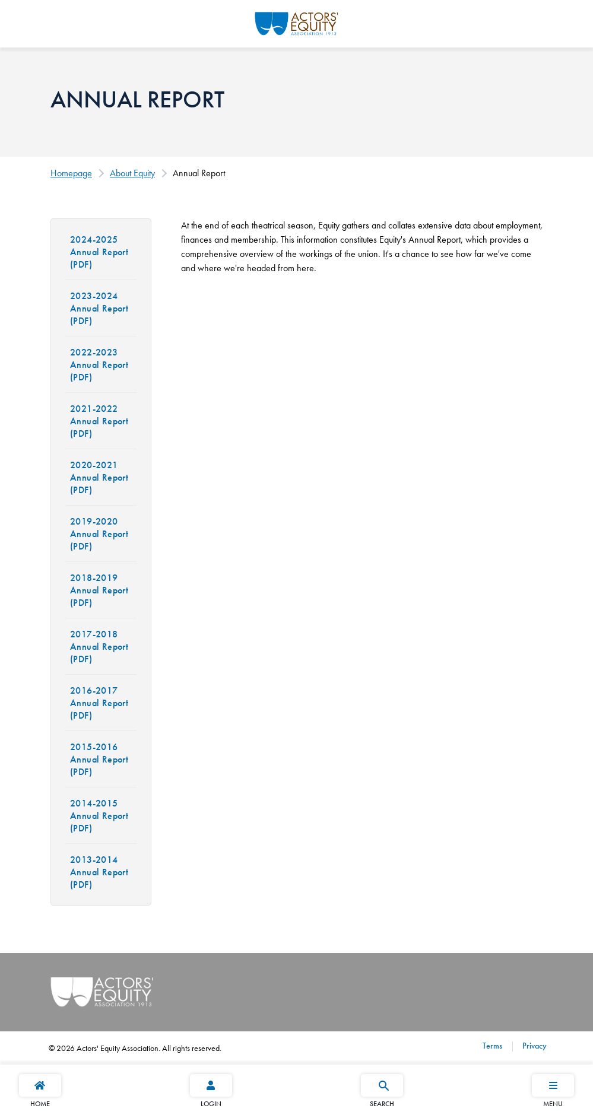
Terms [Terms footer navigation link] (492, 1045)
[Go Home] (296, 22)
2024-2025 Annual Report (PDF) (99, 252)
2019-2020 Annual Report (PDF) (99, 533)
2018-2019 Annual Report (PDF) (99, 590)
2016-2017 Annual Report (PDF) (99, 703)
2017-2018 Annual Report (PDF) (99, 646)
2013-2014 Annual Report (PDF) (99, 872)
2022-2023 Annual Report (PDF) (99, 364)
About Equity (132, 173)
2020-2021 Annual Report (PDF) (99, 477)
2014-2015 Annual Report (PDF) (99, 815)
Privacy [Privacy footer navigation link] (533, 1045)
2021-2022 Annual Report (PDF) (99, 421)
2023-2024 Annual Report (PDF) (99, 308)
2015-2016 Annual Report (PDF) (99, 759)
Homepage (71, 173)
